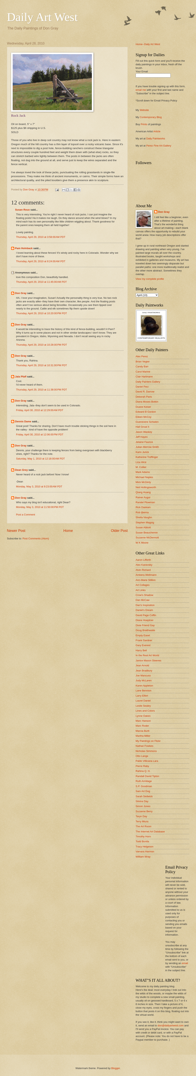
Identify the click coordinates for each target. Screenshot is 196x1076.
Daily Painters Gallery (148, 381)
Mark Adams (143, 472)
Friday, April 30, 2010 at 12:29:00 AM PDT (39, 410)
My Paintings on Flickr (148, 740)
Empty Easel (143, 635)
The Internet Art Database (150, 831)
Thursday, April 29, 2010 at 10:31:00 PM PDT (41, 365)
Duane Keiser (143, 406)
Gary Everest (143, 645)
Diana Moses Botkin (147, 401)
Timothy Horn (143, 836)
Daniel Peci (142, 386)
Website (144, 110)
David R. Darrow (145, 391)
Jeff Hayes (142, 436)
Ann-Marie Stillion (146, 580)
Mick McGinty (143, 482)
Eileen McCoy (143, 416)
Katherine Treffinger (147, 457)
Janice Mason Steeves (148, 660)
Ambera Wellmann (146, 574)
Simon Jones (143, 806)
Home (68, 531)
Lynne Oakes (143, 715)
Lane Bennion (143, 690)
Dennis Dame (23, 421)
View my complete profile (150, 278)
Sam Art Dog (143, 791)
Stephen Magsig (145, 522)
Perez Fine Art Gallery (158, 145)
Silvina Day (142, 801)
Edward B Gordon (146, 411)
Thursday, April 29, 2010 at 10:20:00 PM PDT (41, 313)
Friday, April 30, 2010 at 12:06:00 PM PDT (39, 434)
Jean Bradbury (144, 670)
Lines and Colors (145, 710)
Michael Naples (144, 477)
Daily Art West (42, 17)
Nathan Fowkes (144, 745)
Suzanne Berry (144, 811)
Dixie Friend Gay (145, 625)
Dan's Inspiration (145, 605)
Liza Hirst (141, 462)
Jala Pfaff (20, 376)
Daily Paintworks (155, 138)
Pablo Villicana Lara (147, 760)
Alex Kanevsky (144, 564)
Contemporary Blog (151, 117)
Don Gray (21, 293)
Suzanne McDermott (147, 537)
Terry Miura (142, 821)
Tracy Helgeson (144, 846)
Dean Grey (21, 469)
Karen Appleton (144, 685)
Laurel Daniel (143, 700)
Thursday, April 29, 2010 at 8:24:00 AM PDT (40, 261)
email (185, 963)
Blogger (115, 1068)
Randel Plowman (145, 502)
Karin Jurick (142, 452)
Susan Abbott (143, 527)
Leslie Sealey (143, 705)
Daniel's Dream (144, 610)
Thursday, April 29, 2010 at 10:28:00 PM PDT (41, 344)
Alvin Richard (143, 569)
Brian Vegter (143, 361)
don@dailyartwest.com (171, 1025)
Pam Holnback (24, 248)
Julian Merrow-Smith (147, 446)
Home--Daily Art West (148, 44)
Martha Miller (143, 735)
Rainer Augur (143, 497)
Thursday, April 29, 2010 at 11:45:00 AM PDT (41, 281)
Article (156, 131)
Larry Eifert (142, 695)
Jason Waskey (144, 431)
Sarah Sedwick (144, 796)
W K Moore (142, 542)
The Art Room (143, 826)
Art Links (141, 590)
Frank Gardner (144, 640)
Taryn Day (141, 816)
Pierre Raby (142, 766)
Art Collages (142, 584)
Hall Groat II (142, 426)
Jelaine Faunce (144, 442)
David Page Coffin (146, 615)
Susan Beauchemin (147, 532)
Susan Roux (22, 209)
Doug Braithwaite (145, 630)
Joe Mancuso (143, 675)
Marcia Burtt (142, 730)
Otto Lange (142, 756)
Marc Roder (142, 725)
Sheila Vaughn (144, 517)
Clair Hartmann (144, 376)
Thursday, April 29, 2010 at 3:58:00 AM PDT (40, 236)
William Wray (143, 856)
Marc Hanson (143, 720)
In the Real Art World (147, 655)
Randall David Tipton (147, 776)
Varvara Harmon (145, 851)
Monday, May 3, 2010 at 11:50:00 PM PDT (40, 507)
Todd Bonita (142, 841)
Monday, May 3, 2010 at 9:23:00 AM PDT (39, 486)
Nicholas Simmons (146, 751)
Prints (144, 124)
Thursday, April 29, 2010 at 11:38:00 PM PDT (41, 389)
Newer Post (16, 531)
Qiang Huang (143, 492)
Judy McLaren (144, 680)
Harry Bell (141, 650)
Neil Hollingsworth (146, 487)
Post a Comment (25, 514)
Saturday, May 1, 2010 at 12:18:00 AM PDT (40, 458)
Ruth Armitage (144, 781)
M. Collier (141, 467)
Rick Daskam (143, 507)
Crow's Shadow (144, 595)
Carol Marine (143, 371)
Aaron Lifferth (143, 559)
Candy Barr (142, 366)
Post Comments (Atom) (36, 538)
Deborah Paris (144, 396)
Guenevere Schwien (147, 421)
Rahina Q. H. (143, 771)
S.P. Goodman (144, 786)
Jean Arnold (142, 665)
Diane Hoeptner (144, 620)
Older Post (119, 531)
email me (141, 89)
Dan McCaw (142, 600)
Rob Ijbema (142, 512)
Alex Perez (142, 356)
